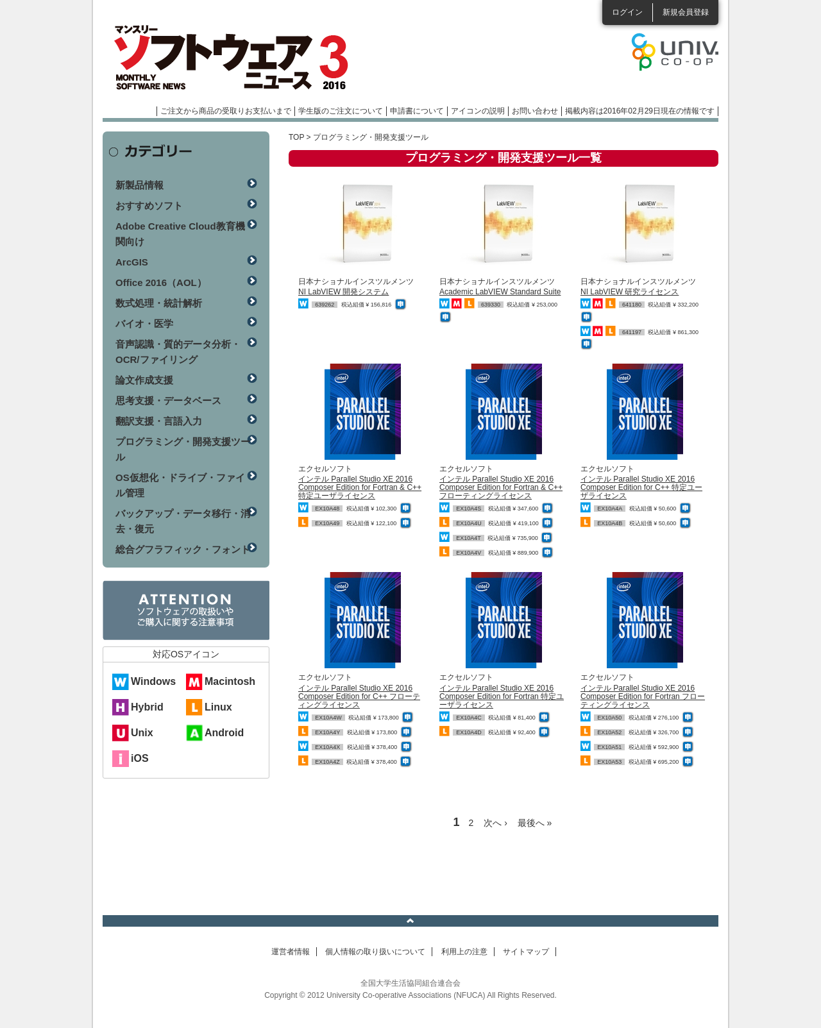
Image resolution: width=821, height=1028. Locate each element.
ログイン (627, 12)
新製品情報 (139, 185)
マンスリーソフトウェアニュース (239, 57)
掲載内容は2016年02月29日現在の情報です (640, 110)
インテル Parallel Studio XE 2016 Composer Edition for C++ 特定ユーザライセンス (641, 487)
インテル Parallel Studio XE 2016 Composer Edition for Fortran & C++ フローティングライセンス (501, 487)
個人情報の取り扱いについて (375, 951)
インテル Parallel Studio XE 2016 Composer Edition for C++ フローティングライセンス (359, 696)
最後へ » (535, 823)
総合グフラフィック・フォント (182, 549)
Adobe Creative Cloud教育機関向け (180, 234)
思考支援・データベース (168, 400)
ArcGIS (131, 262)
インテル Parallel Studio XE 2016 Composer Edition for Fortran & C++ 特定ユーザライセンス (359, 487)
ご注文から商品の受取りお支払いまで (225, 110)
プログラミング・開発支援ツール (182, 449)
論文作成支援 (144, 380)
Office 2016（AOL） (161, 282)
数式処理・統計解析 (158, 303)
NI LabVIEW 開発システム (343, 291)
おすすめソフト (149, 205)
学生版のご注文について (340, 110)
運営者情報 (290, 951)
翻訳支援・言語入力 (158, 421)
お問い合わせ (535, 110)
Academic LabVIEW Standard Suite (500, 291)
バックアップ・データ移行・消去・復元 (182, 521)
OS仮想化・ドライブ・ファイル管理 (180, 485)
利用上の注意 (464, 951)
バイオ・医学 (144, 323)
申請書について (417, 110)
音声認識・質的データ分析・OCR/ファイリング (178, 352)
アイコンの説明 (478, 110)
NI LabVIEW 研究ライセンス (629, 291)
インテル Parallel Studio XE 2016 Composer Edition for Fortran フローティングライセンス (642, 696)
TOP (296, 137)
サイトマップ (526, 951)
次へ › (495, 823)
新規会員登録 (686, 12)
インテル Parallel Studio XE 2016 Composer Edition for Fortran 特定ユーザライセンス (501, 696)
